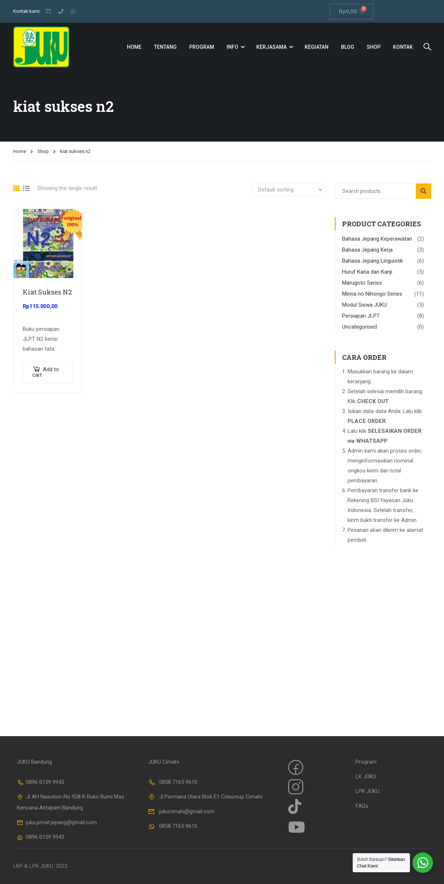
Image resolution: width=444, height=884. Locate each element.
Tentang (165, 47)
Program (201, 47)
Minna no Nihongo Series (372, 294)
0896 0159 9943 (41, 782)
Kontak (403, 47)
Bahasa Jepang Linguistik (372, 260)
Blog (347, 47)
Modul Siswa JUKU (364, 305)
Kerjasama (271, 47)
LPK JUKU (367, 791)
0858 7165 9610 (172, 782)
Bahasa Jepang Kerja (367, 249)
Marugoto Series (362, 283)
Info (232, 47)
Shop (374, 47)
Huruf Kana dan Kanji (367, 272)
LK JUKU (366, 776)
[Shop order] (288, 189)
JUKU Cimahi (163, 762)
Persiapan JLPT (361, 316)
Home (134, 47)
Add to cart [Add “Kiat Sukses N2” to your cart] (45, 372)
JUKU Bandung (34, 762)
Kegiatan (317, 47)
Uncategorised (359, 327)
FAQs (362, 806)
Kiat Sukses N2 (47, 292)
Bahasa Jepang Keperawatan (377, 238)
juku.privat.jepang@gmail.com (57, 822)
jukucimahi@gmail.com (181, 811)
